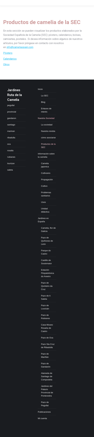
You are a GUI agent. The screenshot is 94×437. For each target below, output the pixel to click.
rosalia (10, 150)
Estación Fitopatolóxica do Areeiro (47, 273)
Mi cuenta (42, 418)
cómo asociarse (48, 137)
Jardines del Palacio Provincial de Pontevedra (47, 391)
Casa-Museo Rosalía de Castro (47, 328)
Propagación (47, 179)
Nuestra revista (48, 131)
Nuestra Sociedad (46, 118)
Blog (43, 102)
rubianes (11, 157)
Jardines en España (43, 220)
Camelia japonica (45, 165)
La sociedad (46, 124)
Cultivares (45, 173)
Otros (6, 64)
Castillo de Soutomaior (46, 262)
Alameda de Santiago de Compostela (46, 376)
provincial (11, 112)
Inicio (40, 89)
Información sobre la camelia (46, 155)
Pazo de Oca (47, 337)
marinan (11, 131)
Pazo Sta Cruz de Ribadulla (48, 346)
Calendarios (10, 58)
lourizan (11, 163)
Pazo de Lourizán (45, 307)
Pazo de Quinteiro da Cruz (46, 286)
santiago (11, 124)
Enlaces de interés (46, 110)
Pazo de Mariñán (45, 355)
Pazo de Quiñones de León (47, 240)
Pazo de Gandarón (45, 365)
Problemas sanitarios (46, 194)
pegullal (10, 105)
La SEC (44, 95)
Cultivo (44, 186)
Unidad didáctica (45, 210)
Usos (43, 202)
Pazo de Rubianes (45, 317)
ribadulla (11, 137)
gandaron (11, 118)
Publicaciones (44, 412)
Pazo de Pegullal (45, 404)
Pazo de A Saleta (46, 297)
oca (9, 144)
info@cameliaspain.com (20, 47)
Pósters (7, 53)
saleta (10, 170)
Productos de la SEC (48, 145)
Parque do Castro (46, 252)
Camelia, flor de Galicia (48, 229)
